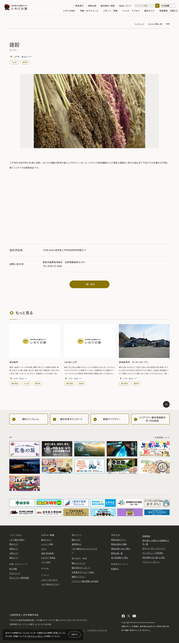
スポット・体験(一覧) (155, 24)
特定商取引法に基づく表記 (153, 557)
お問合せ (174, 11)
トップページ (139, 24)
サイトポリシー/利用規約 (152, 553)
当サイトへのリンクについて (153, 548)
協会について (125, 5)
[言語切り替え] (168, 5)
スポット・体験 (111, 11)
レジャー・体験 (47, 544)
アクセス (137, 11)
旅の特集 (13, 568)
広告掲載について (162, 437)
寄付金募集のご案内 (119, 557)
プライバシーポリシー (35, 636)
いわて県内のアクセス (50, 584)
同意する (74, 634)
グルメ (43, 548)
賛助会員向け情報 (119, 544)
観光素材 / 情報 (108, 5)
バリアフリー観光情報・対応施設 (85, 581)
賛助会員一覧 (117, 553)
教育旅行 (79, 5)
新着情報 (163, 11)
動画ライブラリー (79, 576)
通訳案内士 (76, 544)
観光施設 (15, 383)
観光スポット (46, 539)
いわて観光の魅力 (16, 539)
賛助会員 (92, 5)
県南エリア (13, 548)
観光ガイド (150, 11)
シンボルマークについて (97, 630)
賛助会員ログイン (118, 539)
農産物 (24, 62)
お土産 (14, 62)
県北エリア (13, 557)
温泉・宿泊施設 (47, 553)
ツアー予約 (45, 562)
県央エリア (13, 544)
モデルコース (14, 573)
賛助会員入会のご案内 (120, 548)
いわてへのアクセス (49, 579)
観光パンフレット (79, 563)
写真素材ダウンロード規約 (83, 572)
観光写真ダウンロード (81, 567)
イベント (125, 11)
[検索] (157, 6)
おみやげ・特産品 (48, 557)
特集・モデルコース (90, 11)
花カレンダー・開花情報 (19, 577)
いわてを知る (70, 11)
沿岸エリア (13, 553)
